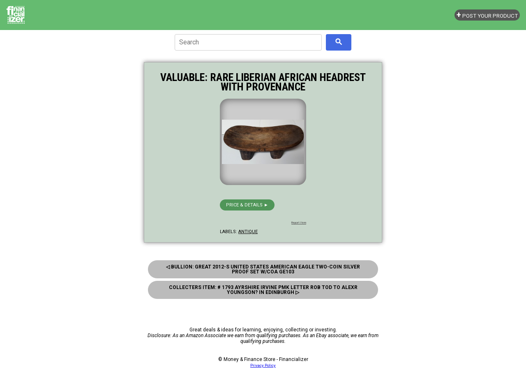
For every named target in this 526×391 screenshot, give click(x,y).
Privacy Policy (263, 365)
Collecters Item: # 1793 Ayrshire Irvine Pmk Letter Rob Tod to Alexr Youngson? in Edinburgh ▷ (263, 290)
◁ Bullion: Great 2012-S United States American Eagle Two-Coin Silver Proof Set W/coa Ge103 (263, 269)
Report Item (298, 222)
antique (248, 231)
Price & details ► (247, 205)
